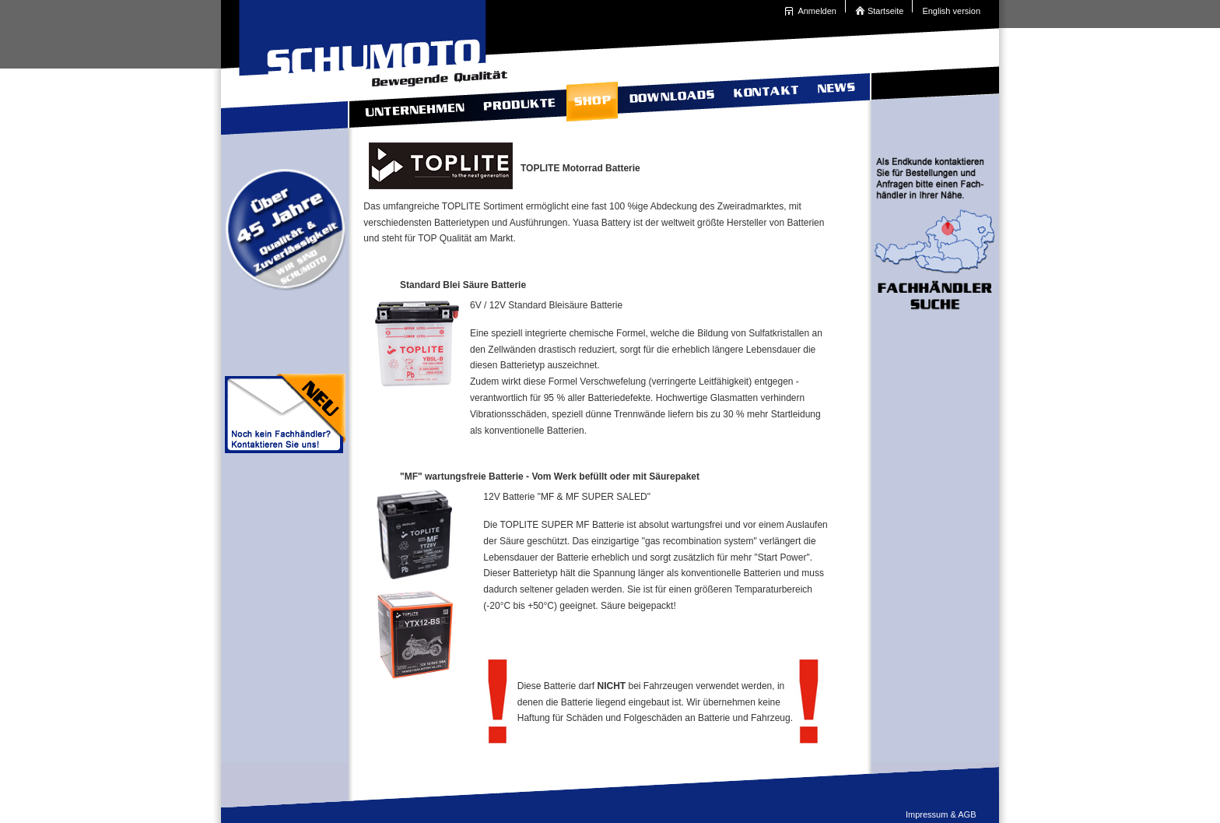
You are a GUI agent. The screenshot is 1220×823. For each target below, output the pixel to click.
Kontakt (764, 98)
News (834, 98)
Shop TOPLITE (590, 98)
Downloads (670, 98)
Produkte (517, 98)
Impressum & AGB (941, 814)
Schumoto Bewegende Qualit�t (369, 39)
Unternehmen (410, 98)
